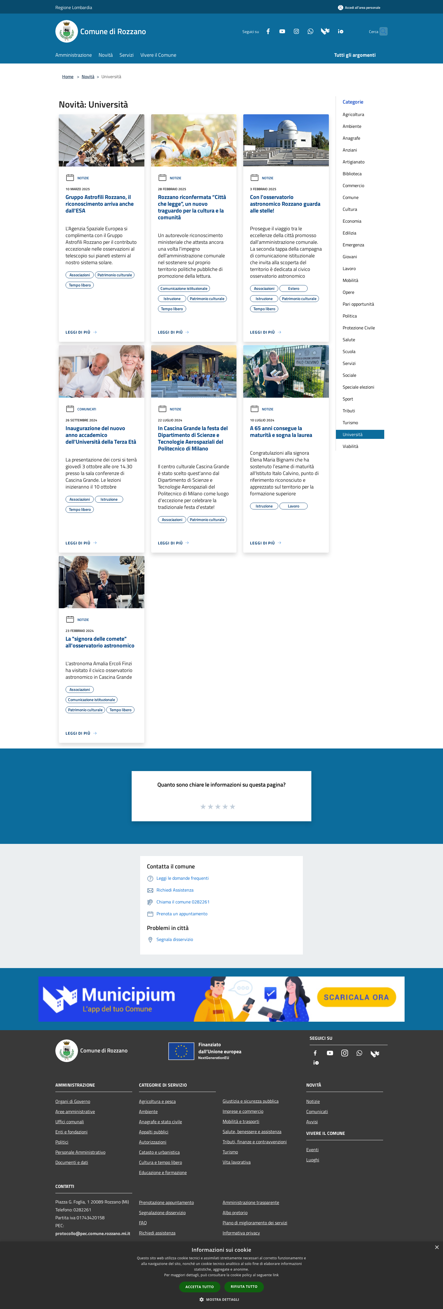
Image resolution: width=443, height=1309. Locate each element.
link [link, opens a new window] (276, 1275)
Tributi (349, 410)
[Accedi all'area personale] (359, 7)
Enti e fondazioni (71, 1131)
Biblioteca (352, 173)
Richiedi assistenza (157, 1232)
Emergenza (353, 244)
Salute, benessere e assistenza (252, 1131)
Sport (348, 398)
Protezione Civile (359, 327)
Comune (351, 197)
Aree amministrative (75, 1111)
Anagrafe (351, 138)
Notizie (77, 178)
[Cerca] (381, 31)
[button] (221, 1299)
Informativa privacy (241, 1232)
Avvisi (312, 1121)
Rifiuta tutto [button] (244, 1286)
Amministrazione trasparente (251, 1202)
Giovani (350, 256)
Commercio (353, 185)
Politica (350, 315)
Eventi (312, 1149)
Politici (61, 1142)
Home (67, 76)
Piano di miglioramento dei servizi (255, 1222)
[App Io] (329, 31)
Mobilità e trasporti (241, 1121)
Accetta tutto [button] (200, 1286)
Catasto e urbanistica (159, 1152)
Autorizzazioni (152, 1142)
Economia (352, 221)
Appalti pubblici (153, 1131)
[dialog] (221, 1275)
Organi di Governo (72, 1101)
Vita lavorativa (237, 1162)
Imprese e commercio (243, 1111)
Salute (349, 339)
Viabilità (350, 446)
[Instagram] (285, 31)
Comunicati (81, 409)
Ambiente (352, 126)
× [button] (437, 1247)
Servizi (349, 363)
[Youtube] (271, 31)
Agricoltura (353, 114)
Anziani (350, 149)
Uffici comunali (69, 1121)
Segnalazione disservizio (162, 1212)
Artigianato (353, 161)
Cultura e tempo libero (160, 1162)
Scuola (349, 351)
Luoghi (312, 1159)
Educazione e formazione (163, 1172)
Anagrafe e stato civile (160, 1121)
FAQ (143, 1222)
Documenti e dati (71, 1162)
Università (352, 434)
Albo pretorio (235, 1212)
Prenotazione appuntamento (166, 1202)
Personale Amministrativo (80, 1152)
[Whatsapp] (299, 31)
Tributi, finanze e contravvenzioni (255, 1141)
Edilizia (349, 232)
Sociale (349, 375)
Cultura (350, 209)
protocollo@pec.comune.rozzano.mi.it (92, 1233)
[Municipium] (314, 31)
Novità (88, 76)
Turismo (350, 422)
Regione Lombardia (73, 7)
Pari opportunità (358, 304)
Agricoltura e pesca (157, 1101)
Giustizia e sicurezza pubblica (251, 1101)
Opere (348, 292)
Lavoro (349, 268)
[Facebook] (257, 31)
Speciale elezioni (358, 387)
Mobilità (350, 280)
